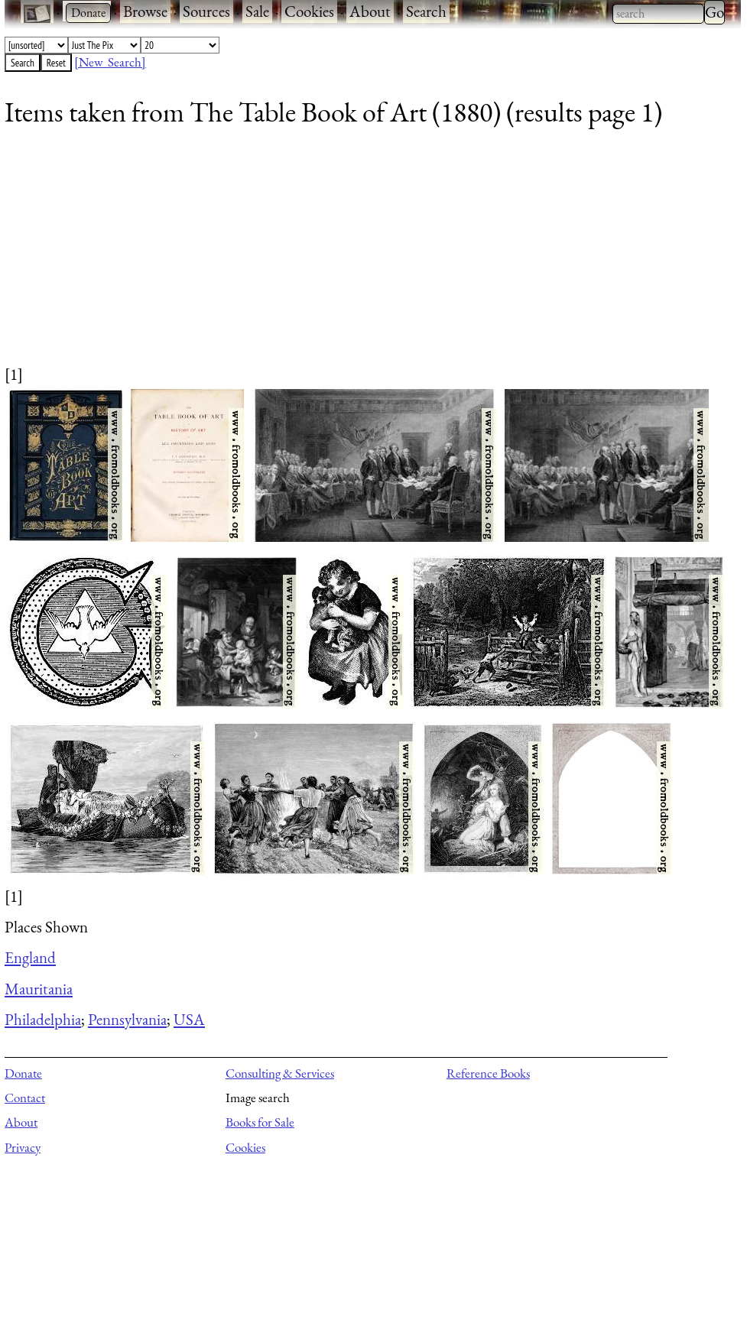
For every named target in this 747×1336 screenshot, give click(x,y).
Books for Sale (260, 1122)
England (30, 957)
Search (426, 11)
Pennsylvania (127, 1019)
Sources (206, 11)
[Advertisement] (363, 256)
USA (189, 1019)
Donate (23, 1073)
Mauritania (39, 988)
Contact (25, 1097)
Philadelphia (43, 1019)
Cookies (309, 11)
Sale (257, 11)
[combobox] (658, 14)
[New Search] (110, 62)
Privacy (23, 1147)
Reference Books (488, 1073)
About (370, 11)
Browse (145, 11)
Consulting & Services (280, 1073)
